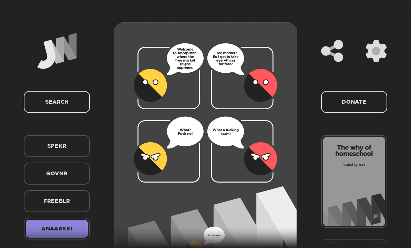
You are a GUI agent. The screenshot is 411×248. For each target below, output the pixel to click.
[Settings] (376, 51)
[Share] (332, 51)
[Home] (57, 51)
